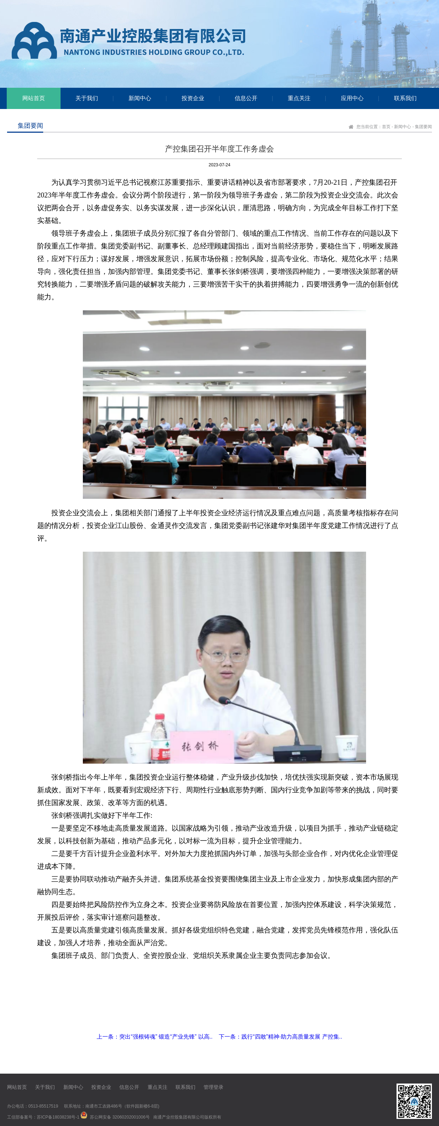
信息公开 (129, 1087)
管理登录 (213, 1087)
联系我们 (185, 1087)
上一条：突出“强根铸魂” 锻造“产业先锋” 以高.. (154, 1037)
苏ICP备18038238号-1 (58, 1117)
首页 (386, 126)
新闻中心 (402, 126)
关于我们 (45, 1087)
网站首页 (17, 1087)
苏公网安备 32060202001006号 (120, 1117)
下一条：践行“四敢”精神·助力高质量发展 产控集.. (280, 1037)
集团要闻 (423, 126)
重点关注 (157, 1087)
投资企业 (101, 1087)
